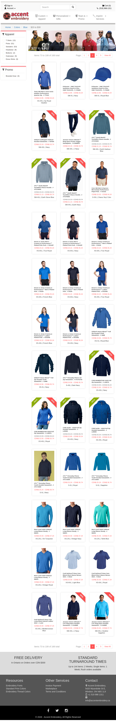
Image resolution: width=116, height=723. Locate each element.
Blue (25, 27)
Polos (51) (8, 43)
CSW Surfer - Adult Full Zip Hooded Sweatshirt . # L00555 (72, 429)
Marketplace (51, 688)
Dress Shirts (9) (10, 59)
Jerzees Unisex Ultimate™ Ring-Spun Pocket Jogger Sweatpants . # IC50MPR (72, 141)
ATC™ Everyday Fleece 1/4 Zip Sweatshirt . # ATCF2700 (72, 378)
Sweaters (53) (9, 47)
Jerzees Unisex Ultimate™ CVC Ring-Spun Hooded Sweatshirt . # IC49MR (72, 623)
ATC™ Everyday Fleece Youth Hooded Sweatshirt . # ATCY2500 (44, 485)
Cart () (106, 6)
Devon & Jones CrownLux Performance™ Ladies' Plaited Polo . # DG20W (101, 289)
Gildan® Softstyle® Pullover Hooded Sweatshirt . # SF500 (44, 140)
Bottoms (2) (8, 53)
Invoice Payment (53, 685)
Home (8, 27)
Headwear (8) (9, 50)
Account (11, 8)
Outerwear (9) (9, 56)
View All (107, 55)
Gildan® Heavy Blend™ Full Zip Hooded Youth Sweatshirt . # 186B (101, 333)
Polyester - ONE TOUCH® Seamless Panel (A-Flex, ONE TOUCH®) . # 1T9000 (72, 88)
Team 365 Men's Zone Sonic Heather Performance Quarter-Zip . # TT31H (44, 93)
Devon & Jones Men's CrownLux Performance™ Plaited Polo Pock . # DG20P (44, 243)
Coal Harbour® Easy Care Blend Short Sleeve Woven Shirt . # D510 (72, 575)
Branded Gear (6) (11, 76)
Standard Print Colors (16, 688)
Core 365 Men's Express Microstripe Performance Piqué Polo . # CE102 (100, 189)
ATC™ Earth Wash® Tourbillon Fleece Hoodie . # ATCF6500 (101, 139)
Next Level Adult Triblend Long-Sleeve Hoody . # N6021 (43, 531)
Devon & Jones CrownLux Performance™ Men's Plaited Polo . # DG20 (102, 243)
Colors (17, 27)
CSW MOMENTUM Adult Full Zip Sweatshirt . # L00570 (101, 381)
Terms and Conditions (56, 691)
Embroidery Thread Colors (18, 691)
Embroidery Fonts (14, 685)
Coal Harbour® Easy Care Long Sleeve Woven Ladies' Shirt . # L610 (43, 621)
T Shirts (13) (9, 40)
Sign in (10, 6)
